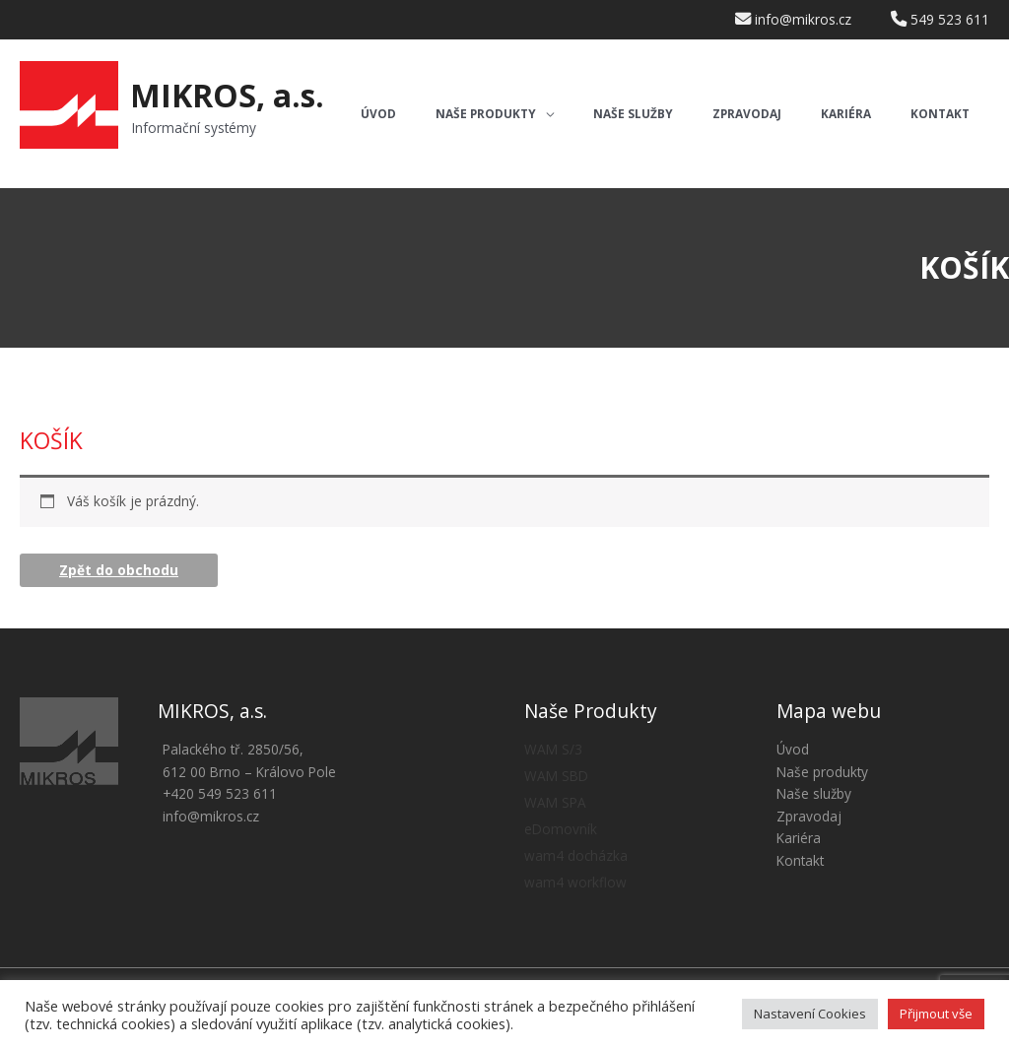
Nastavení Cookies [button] (810, 1013)
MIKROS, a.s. (227, 95)
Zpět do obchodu (118, 569)
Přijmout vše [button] (936, 1013)
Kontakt (800, 860)
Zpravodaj (808, 816)
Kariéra (798, 837)
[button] (494, 114)
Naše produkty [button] (822, 771)
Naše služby (813, 793)
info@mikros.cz (211, 816)
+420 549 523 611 (220, 793)
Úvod (792, 749)
